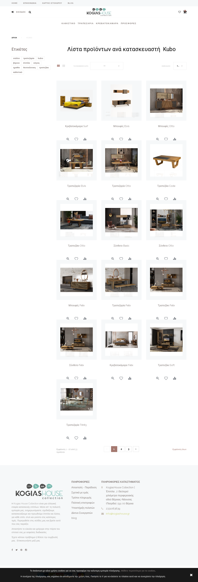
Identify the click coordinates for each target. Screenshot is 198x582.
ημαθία (16, 67)
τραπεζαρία (28, 58)
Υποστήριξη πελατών (83, 507)
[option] (121, 101)
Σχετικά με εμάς (79, 492)
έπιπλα (26, 63)
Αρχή (14, 38)
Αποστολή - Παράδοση (84, 487)
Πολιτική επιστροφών (83, 502)
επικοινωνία (29, 3)
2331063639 (113, 508)
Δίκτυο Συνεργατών (82, 512)
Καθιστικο (68, 23)
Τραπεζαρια (86, 23)
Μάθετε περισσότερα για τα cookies (138, 570)
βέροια (16, 63)
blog (70, 3)
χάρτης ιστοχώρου (52, 3)
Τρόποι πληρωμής (81, 497)
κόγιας (36, 63)
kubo (40, 58)
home (14, 3)
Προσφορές (128, 23)
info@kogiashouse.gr (118, 513)
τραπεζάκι (44, 67)
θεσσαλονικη (29, 67)
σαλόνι (16, 58)
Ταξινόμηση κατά (80, 66)
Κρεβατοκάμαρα (107, 23)
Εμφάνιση (166, 66)
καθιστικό (17, 72)
